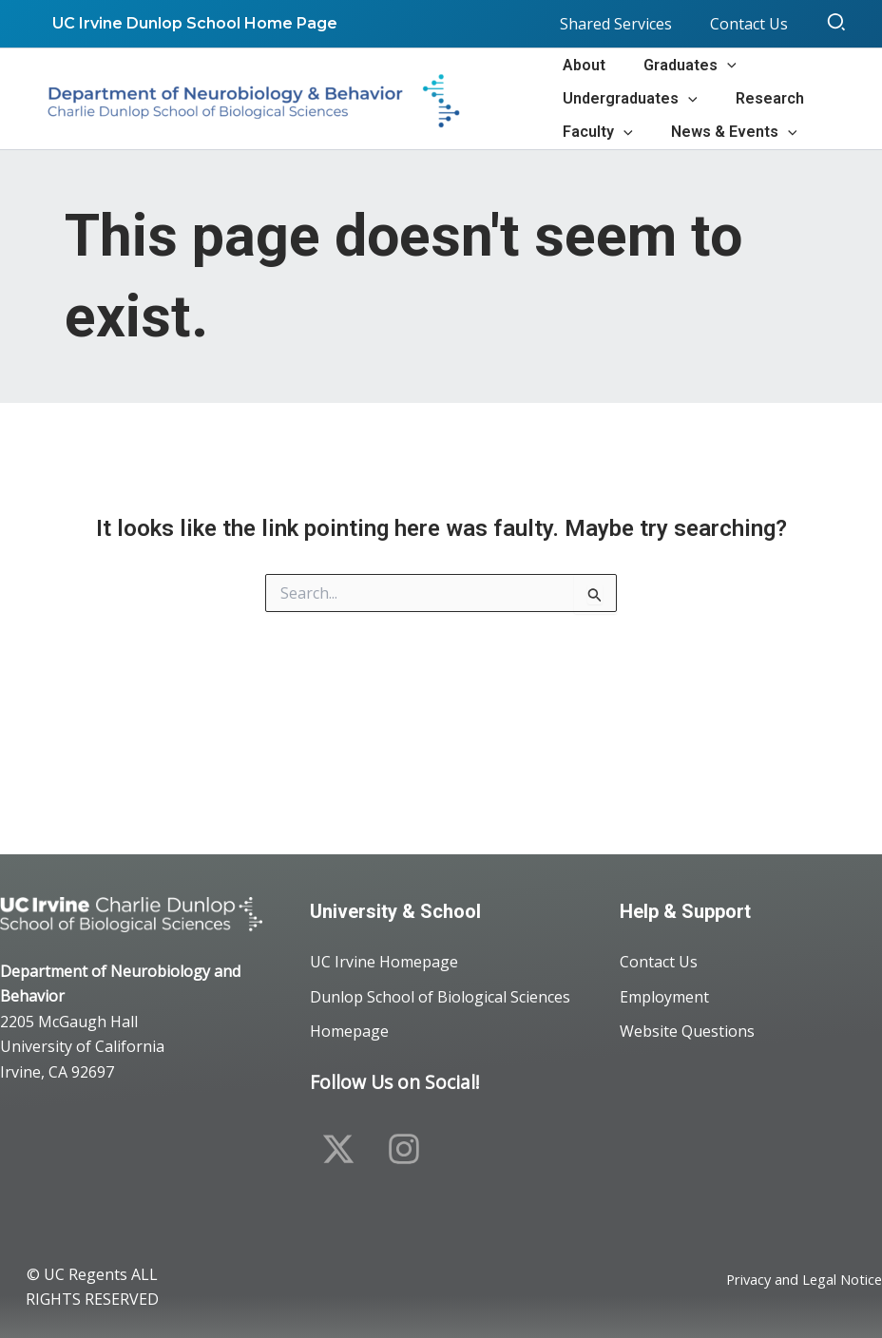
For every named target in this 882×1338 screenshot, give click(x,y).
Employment (664, 991)
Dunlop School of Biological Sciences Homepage (440, 1010)
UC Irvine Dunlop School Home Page (191, 23)
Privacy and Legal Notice (795, 1281)
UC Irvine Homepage (384, 953)
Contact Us (659, 953)
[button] (837, 24)
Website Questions (687, 1029)
